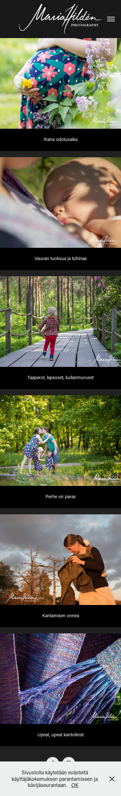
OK (74, 784)
